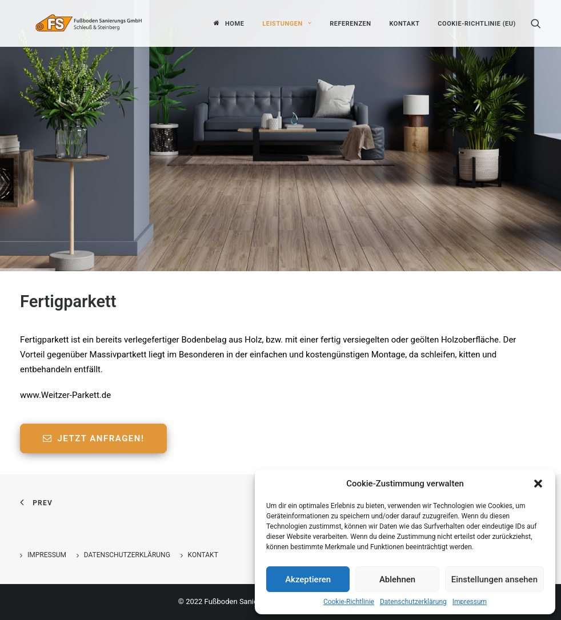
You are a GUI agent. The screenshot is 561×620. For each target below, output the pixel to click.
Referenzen (350, 22)
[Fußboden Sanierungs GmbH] (105, 22)
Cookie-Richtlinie (348, 602)
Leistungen (286, 22)
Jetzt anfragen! (93, 438)
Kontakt (404, 22)
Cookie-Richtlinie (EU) (477, 22)
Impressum (469, 602)
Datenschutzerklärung (413, 602)
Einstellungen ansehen (494, 579)
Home (234, 22)
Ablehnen (397, 579)
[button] (538, 483)
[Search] (536, 22)
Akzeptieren (308, 579)
